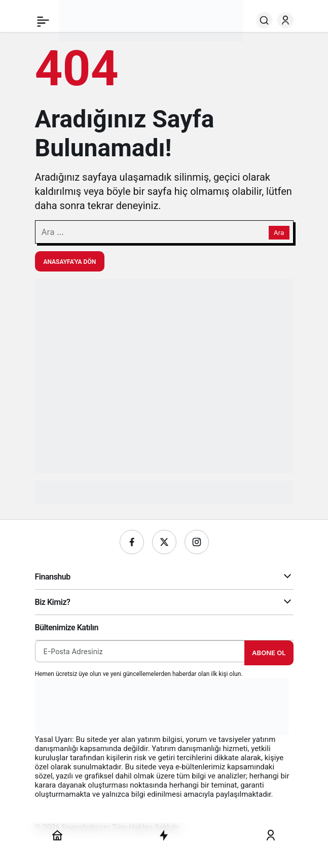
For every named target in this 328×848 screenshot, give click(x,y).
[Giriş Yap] (285, 20)
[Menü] (43, 20)
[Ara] (264, 20)
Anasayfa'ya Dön (70, 261)
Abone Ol (268, 653)
